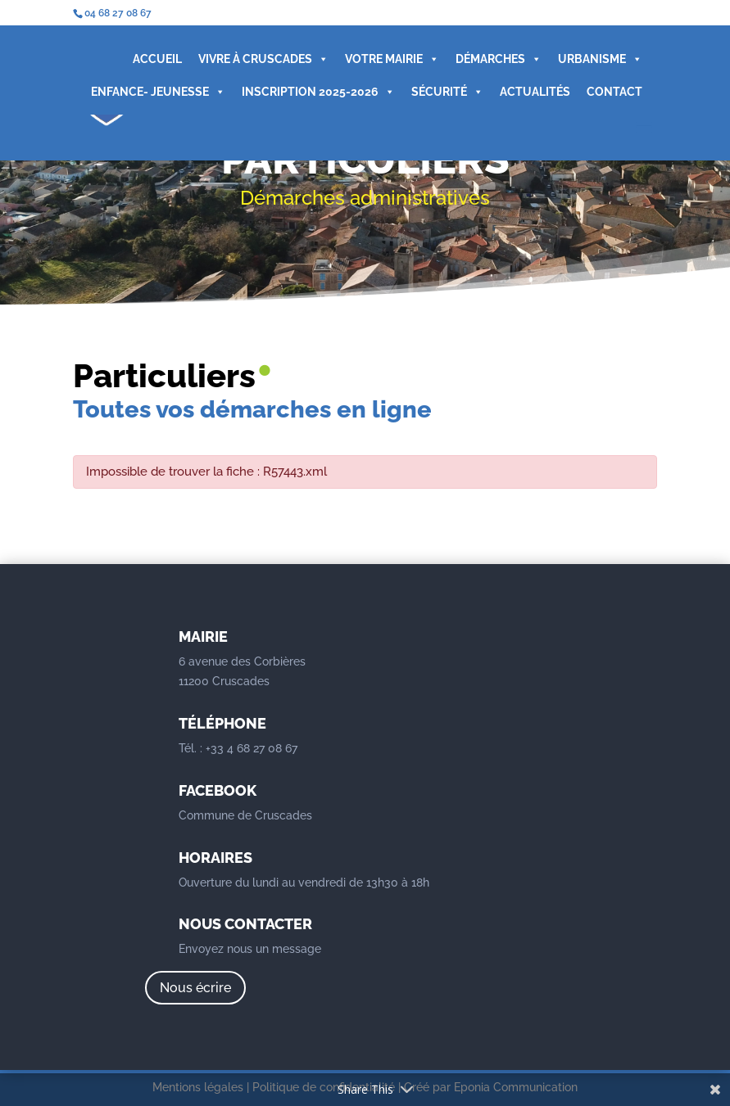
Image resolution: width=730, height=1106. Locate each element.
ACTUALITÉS (535, 91)
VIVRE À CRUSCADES (263, 58)
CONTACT (614, 91)
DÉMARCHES (499, 58)
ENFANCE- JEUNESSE (158, 91)
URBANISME (600, 58)
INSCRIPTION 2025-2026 (318, 91)
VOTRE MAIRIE (392, 58)
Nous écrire (195, 987)
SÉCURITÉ (447, 91)
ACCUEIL (157, 58)
